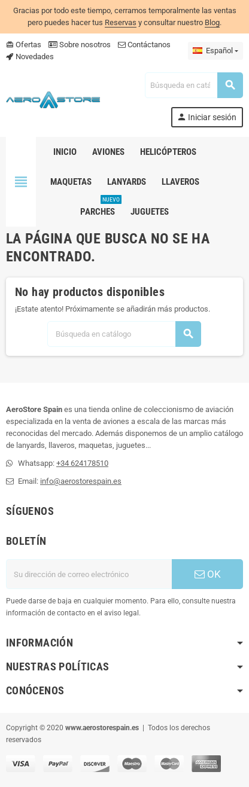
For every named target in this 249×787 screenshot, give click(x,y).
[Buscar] (193, 85)
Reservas (120, 22)
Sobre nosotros (79, 44)
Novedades (30, 56)
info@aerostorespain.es (81, 481)
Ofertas (23, 44)
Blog (212, 22)
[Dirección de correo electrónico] (89, 574)
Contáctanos (144, 44)
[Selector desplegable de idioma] (215, 51)
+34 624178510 (82, 463)
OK (208, 574)
